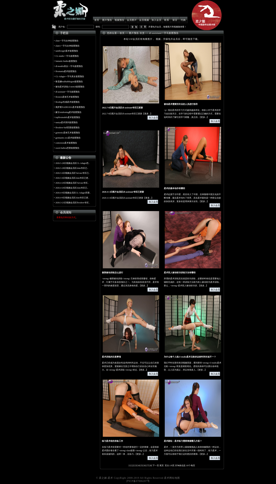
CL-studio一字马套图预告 (67, 56)
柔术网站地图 (172, 478)
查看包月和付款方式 (66, 217)
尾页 (161, 465)
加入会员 (156, 20)
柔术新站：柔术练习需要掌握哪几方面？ (183, 441)
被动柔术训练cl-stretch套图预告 (69, 86)
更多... (147, 113)
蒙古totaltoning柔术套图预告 (68, 112)
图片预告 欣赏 (137, 33)
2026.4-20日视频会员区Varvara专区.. (72, 183)
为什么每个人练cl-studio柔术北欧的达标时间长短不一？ (190, 357)
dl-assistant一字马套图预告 (67, 92)
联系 (166, 20)
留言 (174, 20)
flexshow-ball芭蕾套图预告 (67, 127)
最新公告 (65, 157)
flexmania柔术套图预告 (66, 71)
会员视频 (144, 20)
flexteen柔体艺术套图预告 (67, 97)
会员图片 (132, 20)
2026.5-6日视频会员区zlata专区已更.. (72, 178)
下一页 (156, 465)
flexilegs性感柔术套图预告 (67, 102)
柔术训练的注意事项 (111, 357)
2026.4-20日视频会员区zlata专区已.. (71, 188)
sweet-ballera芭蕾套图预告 (67, 148)
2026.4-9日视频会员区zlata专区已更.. (72, 197)
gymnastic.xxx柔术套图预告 (67, 138)
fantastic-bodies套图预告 (66, 61)
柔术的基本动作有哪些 (174, 188)
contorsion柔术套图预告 (66, 143)
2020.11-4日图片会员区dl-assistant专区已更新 (123, 192)
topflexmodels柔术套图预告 (67, 117)
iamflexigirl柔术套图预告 (66, 51)
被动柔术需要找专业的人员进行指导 (181, 104)
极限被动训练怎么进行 (112, 272)
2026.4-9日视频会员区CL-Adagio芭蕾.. (73, 193)
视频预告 (119, 20)
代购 (183, 20)
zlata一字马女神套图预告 (67, 40)
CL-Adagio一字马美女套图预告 (69, 76)
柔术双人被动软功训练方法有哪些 (180, 272)
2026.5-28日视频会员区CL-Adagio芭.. (72, 163)
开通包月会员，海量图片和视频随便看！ (167, 27)
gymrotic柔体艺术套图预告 (67, 132)
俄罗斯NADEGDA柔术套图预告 (70, 107)
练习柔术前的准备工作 (112, 441)
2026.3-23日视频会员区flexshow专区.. (72, 202)
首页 (96, 20)
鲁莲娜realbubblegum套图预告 (69, 81)
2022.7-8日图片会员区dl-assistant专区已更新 (122, 107)
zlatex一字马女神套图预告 (67, 46)
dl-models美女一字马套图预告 (69, 66)
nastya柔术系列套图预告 (66, 122)
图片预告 (107, 20)
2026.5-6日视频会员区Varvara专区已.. (72, 173)
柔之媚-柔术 (106, 478)
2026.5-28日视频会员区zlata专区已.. (71, 168)
